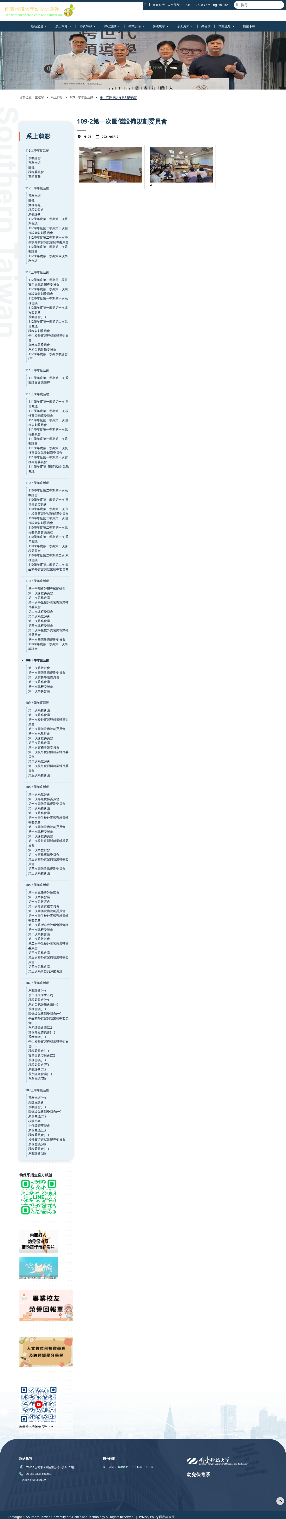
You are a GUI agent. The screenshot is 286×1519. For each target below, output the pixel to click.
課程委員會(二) (38, 1035)
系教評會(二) (37, 1054)
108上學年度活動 (37, 870)
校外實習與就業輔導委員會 (47, 1124)
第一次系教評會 (39, 653)
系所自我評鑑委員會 (42, 339)
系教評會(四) (37, 1138)
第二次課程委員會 (40, 596)
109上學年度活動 (37, 687)
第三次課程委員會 (40, 610)
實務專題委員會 (39, 334)
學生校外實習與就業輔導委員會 (50, 330)
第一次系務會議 (39, 667)
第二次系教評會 (39, 601)
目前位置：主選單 (31, 97)
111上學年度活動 (37, 379)
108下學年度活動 (37, 772)
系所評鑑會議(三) (40, 1059)
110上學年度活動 (37, 566)
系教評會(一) (37, 311)
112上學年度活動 (37, 266)
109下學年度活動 (81, 97)
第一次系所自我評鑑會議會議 (48, 910)
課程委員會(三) (38, 1049)
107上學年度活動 (37, 1075)
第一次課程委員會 (40, 578)
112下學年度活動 (37, 182)
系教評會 (34, 152)
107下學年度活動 (37, 968)
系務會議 (34, 157)
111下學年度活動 (37, 355)
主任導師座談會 (39, 1110)
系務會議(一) (37, 994)
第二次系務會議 (39, 582)
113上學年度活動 (37, 145)
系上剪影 (57, 97)
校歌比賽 (34, 1106)
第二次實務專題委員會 (43, 839)
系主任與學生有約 (40, 980)
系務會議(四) (37, 1063)
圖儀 (31, 161)
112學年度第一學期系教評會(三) (50, 343)
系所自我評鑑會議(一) (43, 989)
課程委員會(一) (38, 984)
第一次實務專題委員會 (43, 662)
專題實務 (34, 171)
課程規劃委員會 (39, 325)
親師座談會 (36, 1087)
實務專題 (34, 199)
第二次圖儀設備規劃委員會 (47, 812)
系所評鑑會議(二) (40, 1012)
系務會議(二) (37, 1022)
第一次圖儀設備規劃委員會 (118, 97)
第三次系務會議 (39, 606)
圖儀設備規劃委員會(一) (44, 998)
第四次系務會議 (39, 951)
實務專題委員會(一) (41, 1017)
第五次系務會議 (39, 760)
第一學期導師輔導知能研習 (47, 573)
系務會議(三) (37, 1045)
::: (1, 24)
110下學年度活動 (37, 468)
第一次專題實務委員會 (43, 784)
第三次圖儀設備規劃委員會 (47, 853)
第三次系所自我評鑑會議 (45, 956)
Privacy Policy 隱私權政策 (157, 1513)
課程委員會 (36, 166)
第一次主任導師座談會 (43, 877)
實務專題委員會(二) (41, 1040)
